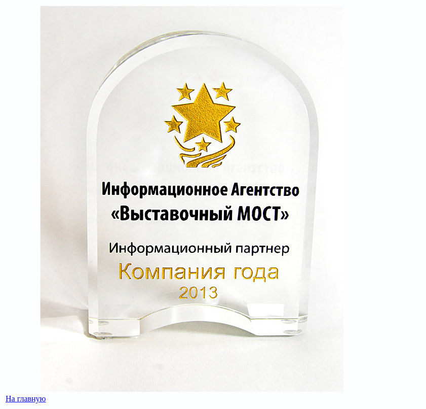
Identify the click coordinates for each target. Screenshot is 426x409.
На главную (26, 398)
